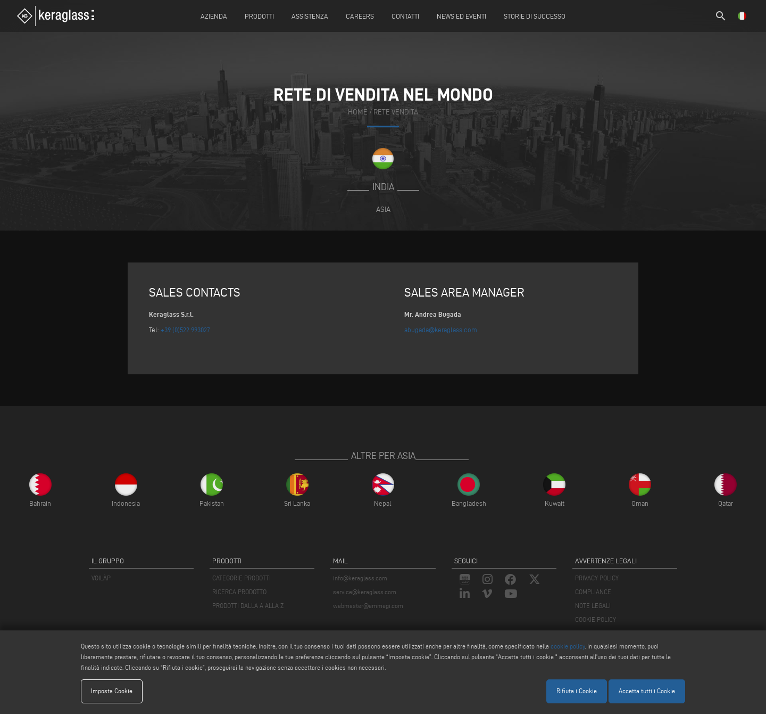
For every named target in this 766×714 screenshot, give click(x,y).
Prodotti (259, 16)
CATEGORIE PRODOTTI (241, 578)
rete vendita (395, 113)
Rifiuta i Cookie (576, 690)
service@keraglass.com (364, 591)
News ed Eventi (461, 16)
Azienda (214, 16)
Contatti (405, 16)
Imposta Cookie (111, 690)
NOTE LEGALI (593, 605)
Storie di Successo (534, 16)
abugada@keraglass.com (440, 329)
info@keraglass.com (360, 578)
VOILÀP (101, 578)
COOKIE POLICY (595, 619)
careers (360, 16)
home (358, 113)
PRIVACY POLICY (597, 578)
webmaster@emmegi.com (368, 605)
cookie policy (568, 646)
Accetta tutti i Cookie (647, 690)
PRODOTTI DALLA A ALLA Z (248, 605)
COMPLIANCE (593, 591)
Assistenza (310, 16)
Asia (383, 209)
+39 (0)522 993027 (185, 329)
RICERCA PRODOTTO (239, 591)
